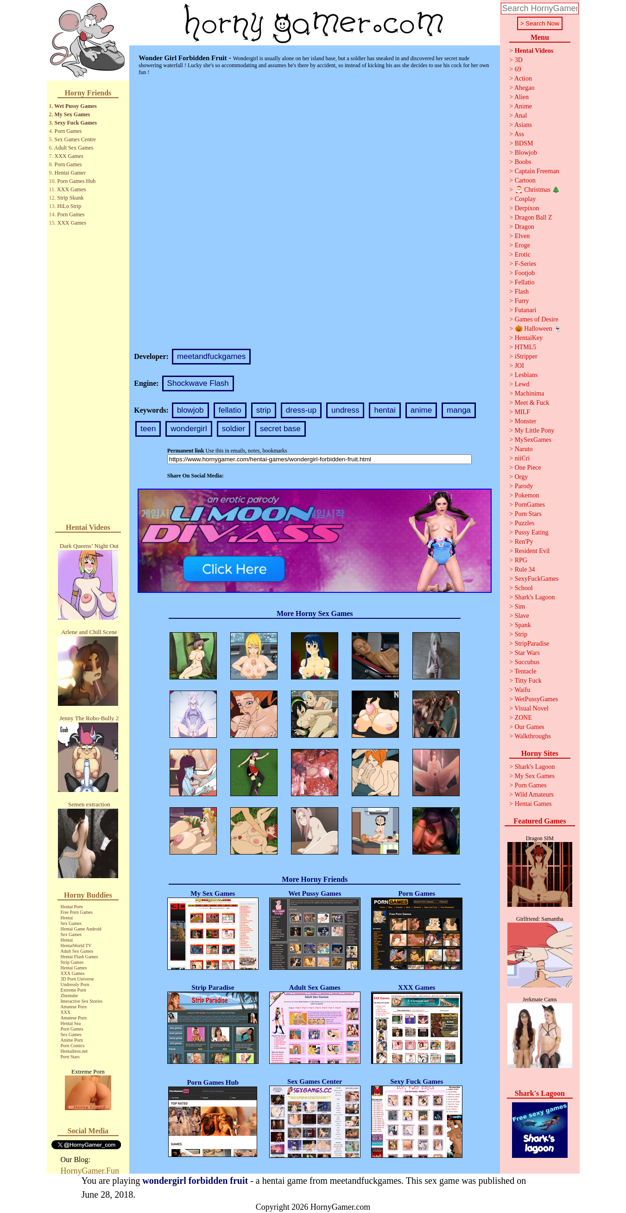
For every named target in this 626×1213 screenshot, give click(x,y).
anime (421, 410)
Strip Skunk (70, 198)
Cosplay (525, 198)
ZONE (523, 717)
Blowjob (526, 152)
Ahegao (524, 87)
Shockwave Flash (198, 383)
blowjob (190, 410)
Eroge (522, 245)
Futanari (526, 310)
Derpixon (527, 208)
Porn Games (68, 131)
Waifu (522, 689)
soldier (233, 428)
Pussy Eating (532, 532)
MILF (522, 412)
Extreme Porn (73, 990)
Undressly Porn (75, 984)
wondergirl (189, 428)
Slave (522, 615)
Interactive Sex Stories (82, 1001)
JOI (519, 365)
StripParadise (532, 643)
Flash (522, 291)
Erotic (523, 254)
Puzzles (525, 523)
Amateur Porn (74, 1006)
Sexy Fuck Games (76, 122)
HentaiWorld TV (76, 945)
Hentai (67, 917)
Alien (521, 97)
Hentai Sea (71, 1023)
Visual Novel (531, 708)
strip (263, 410)
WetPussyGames (536, 699)
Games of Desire (536, 319)
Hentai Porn (72, 906)
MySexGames (533, 439)
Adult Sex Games (74, 148)
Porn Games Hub (76, 181)
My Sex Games (72, 114)
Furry (522, 300)
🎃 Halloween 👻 (538, 328)
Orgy (521, 476)
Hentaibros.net (74, 1051)
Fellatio (525, 282)
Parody (524, 486)
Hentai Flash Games (79, 956)
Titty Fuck (527, 680)
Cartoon (525, 180)
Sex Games (71, 923)
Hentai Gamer (70, 173)
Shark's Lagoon (535, 597)
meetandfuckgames (211, 356)
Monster (526, 421)
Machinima (529, 393)
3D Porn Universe (77, 978)
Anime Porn (72, 1040)
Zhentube (69, 995)
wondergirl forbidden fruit (195, 1180)
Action (523, 78)
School (524, 588)
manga (459, 410)
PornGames (530, 504)
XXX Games (69, 156)
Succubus (527, 662)
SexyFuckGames (537, 578)
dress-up (301, 410)
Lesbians (526, 374)
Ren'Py (524, 541)
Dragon (524, 226)
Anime (523, 106)
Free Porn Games (77, 912)
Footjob (525, 273)
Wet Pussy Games (75, 106)
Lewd (522, 384)
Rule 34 (525, 569)
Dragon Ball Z (533, 217)
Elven (522, 236)
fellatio (230, 410)
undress (345, 410)
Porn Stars (70, 1056)
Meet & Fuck (532, 402)
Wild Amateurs (534, 794)
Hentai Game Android (81, 928)
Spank (523, 625)
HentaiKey (529, 337)
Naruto (524, 449)
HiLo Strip (69, 206)
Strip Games (72, 962)
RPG (521, 560)
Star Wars (527, 652)
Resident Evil (532, 550)
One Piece (528, 467)
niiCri (522, 458)
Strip (521, 634)
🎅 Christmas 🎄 (537, 189)
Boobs (523, 161)
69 (518, 69)
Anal (520, 115)
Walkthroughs (532, 736)
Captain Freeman (537, 171)
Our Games (529, 726)
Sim (520, 606)
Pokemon (527, 495)
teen (148, 428)
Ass (519, 134)
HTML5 (526, 347)
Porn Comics (73, 1045)
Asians (523, 124)
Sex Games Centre (75, 139)
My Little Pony (535, 430)
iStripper (526, 356)
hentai (384, 410)
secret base (280, 428)
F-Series (526, 263)
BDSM (524, 143)
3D (519, 60)
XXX (66, 1012)
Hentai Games (74, 967)
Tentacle (525, 671)
